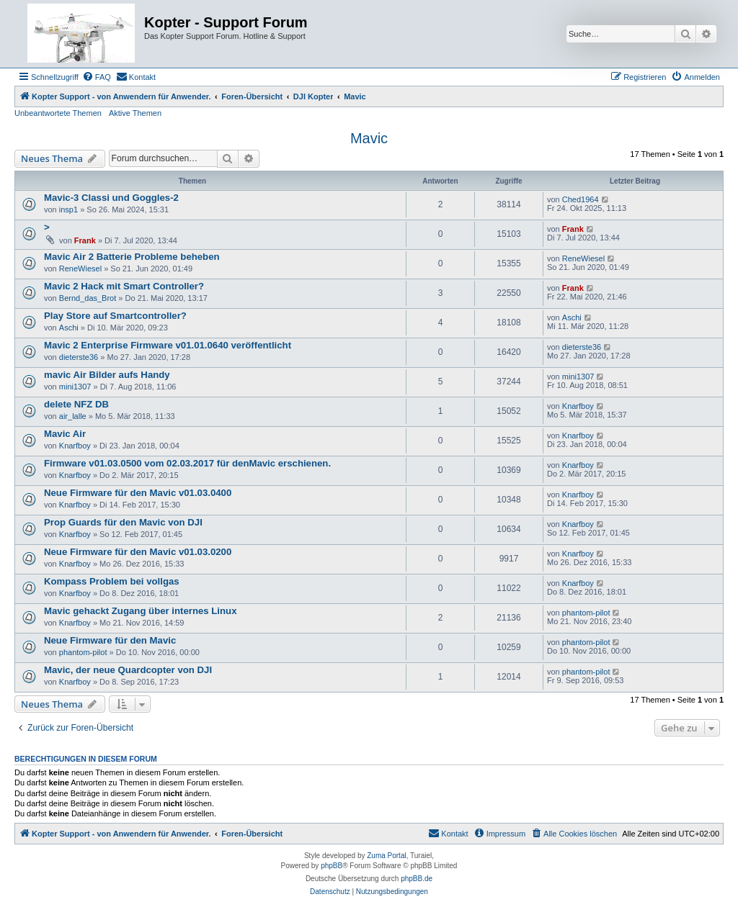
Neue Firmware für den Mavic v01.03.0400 (137, 492)
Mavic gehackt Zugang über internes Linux (140, 610)
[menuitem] (96, 77)
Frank (85, 240)
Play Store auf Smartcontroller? (115, 315)
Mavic (369, 138)
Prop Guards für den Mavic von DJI (123, 522)
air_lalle (72, 416)
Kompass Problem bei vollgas (111, 581)
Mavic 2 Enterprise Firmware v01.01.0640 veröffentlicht (167, 345)
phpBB (331, 866)
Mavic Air (65, 433)
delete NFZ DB (76, 404)
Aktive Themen (135, 113)
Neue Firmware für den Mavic (110, 640)
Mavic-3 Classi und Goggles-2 (111, 197)
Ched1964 (580, 199)
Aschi (69, 327)
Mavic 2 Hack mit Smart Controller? (124, 286)
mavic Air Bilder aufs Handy (107, 374)
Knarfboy (578, 406)
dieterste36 (78, 357)
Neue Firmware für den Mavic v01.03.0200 (137, 551)
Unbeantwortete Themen (58, 113)
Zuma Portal (386, 856)
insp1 (68, 209)
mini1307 (75, 386)
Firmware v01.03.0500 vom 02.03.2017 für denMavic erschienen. (187, 463)
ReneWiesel (80, 268)
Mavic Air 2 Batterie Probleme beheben (132, 256)
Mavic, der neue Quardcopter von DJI (128, 669)
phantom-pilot (586, 612)
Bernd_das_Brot (88, 298)
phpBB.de (416, 879)
